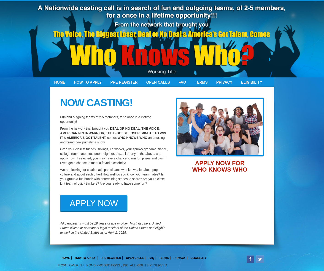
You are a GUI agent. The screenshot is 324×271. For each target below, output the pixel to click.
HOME (59, 82)
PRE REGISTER (124, 82)
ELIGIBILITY (251, 82)
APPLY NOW (94, 203)
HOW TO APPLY (88, 82)
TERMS (201, 82)
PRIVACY (224, 82)
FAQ (182, 82)
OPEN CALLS (158, 82)
